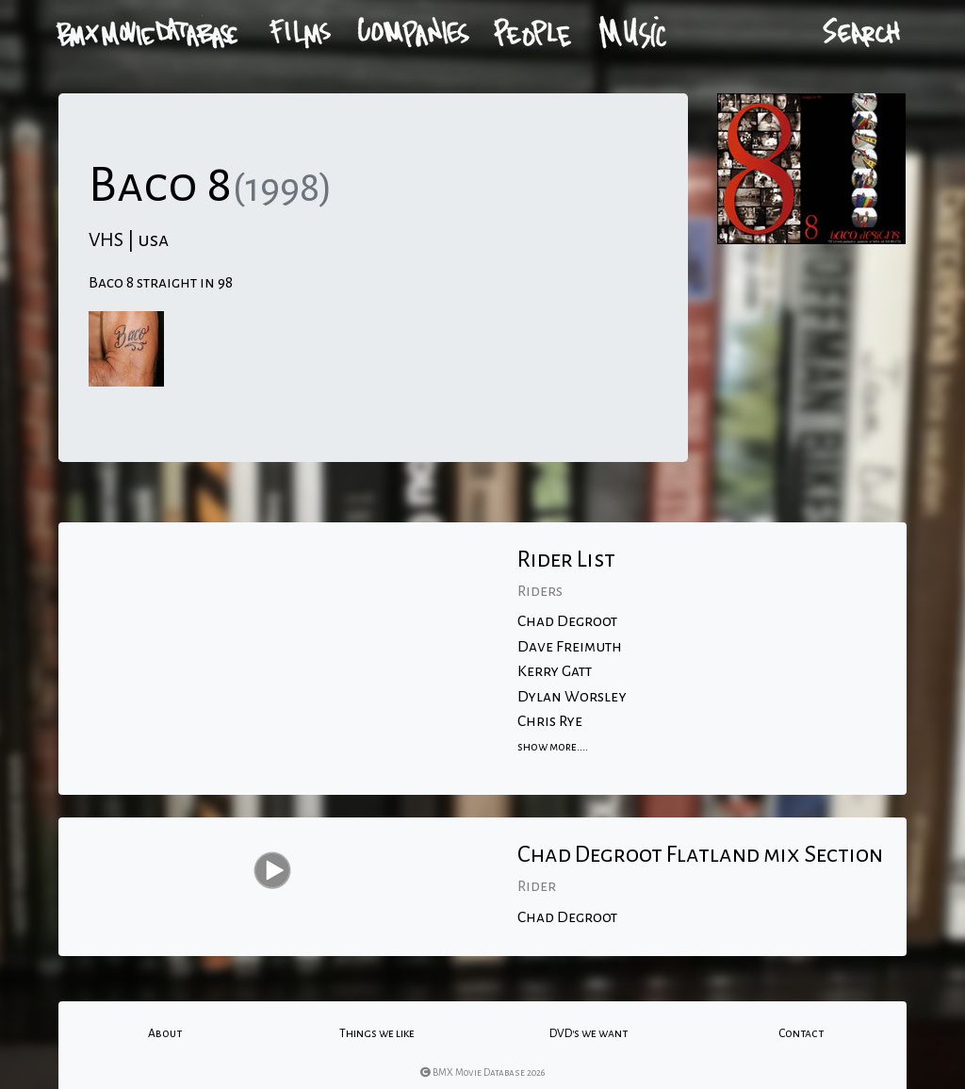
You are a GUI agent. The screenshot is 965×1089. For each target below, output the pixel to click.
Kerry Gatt (554, 671)
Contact (801, 1033)
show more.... (552, 746)
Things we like (377, 1033)
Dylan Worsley (572, 696)
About (165, 1033)
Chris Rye (549, 721)
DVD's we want (588, 1033)
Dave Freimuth (569, 646)
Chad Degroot (567, 621)
